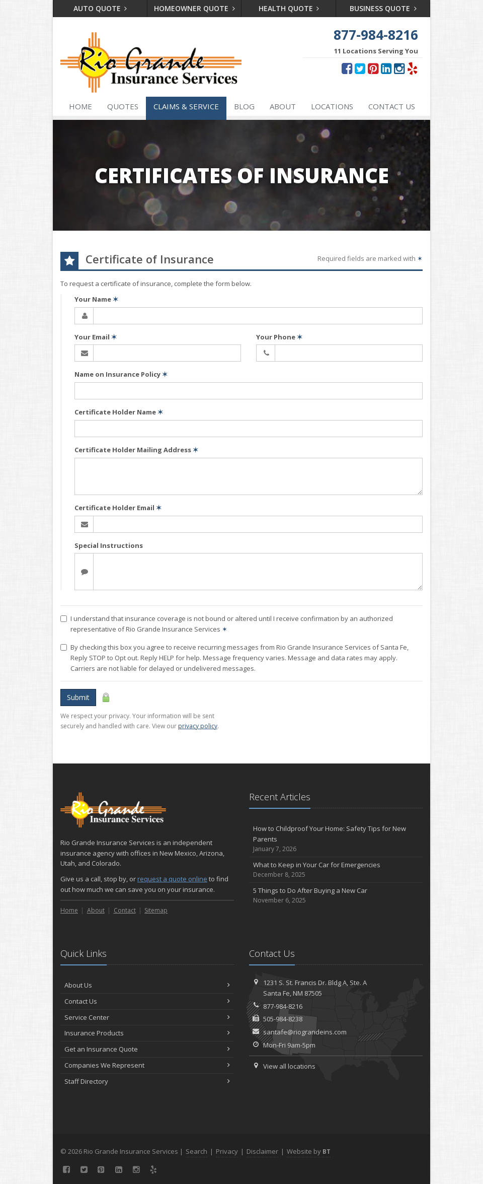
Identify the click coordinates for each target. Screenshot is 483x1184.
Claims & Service (186, 106)
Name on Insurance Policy (121, 374)
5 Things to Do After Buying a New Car (336, 896)
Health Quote (289, 8)
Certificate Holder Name (118, 411)
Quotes (122, 106)
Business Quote (383, 8)
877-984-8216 (282, 1006)
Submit (78, 697)
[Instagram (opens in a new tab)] (399, 68)
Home (80, 106)
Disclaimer (262, 1151)
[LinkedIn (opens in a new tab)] (386, 68)
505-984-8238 (282, 1018)
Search (196, 1151)
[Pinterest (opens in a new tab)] (373, 68)
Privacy (227, 1151)
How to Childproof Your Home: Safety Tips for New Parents (336, 839)
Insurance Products (147, 1032)
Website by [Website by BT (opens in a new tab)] (309, 1151)
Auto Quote (100, 8)
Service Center (147, 1017)
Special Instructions (108, 545)
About (283, 106)
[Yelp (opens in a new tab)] (412, 68)
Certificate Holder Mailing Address (136, 449)
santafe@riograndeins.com (305, 1031)
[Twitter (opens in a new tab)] (360, 68)
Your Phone (279, 336)
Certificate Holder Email (118, 507)
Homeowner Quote (194, 8)
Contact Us (391, 106)
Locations (332, 106)
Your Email (95, 336)
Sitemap (156, 910)
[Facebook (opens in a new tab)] (347, 68)
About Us (147, 985)
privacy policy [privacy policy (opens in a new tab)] (197, 726)
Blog (244, 106)
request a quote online (172, 878)
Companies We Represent (147, 1065)
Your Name (96, 299)
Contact (125, 910)
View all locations (289, 1066)
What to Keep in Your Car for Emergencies (336, 870)
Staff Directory (147, 1081)
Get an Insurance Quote (147, 1049)
